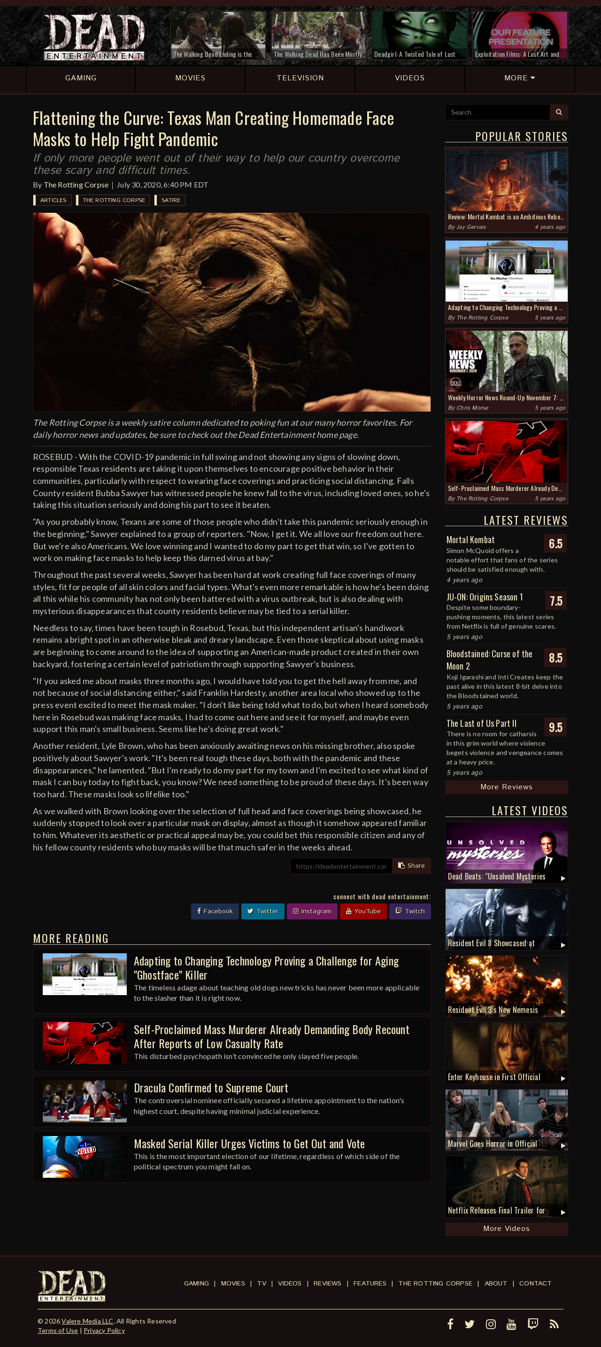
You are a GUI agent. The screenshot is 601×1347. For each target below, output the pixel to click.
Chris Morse (472, 408)
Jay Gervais (471, 227)
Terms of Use (58, 1330)
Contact (535, 1283)
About (496, 1283)
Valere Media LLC (87, 1321)
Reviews (327, 1283)
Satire (171, 200)
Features (370, 1283)
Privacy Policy (104, 1330)
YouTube (363, 911)
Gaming (196, 1283)
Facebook (215, 911)
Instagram (312, 911)
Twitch (410, 911)
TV (261, 1283)
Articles (53, 200)
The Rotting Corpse (76, 184)
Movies (233, 1283)
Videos (289, 1283)
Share (411, 866)
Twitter (262, 911)
